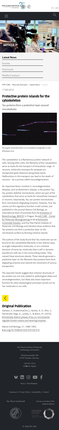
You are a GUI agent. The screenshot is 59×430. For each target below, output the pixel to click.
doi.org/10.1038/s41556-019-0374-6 (21, 330)
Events (6, 63)
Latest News (9, 57)
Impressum (13, 392)
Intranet (46, 392)
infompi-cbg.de (29, 366)
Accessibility (36, 392)
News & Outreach (19, 85)
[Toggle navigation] (6, 16)
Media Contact (11, 75)
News (23, 384)
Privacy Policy (24, 392)
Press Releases (32, 384)
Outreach (7, 69)
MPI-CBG (6, 85)
